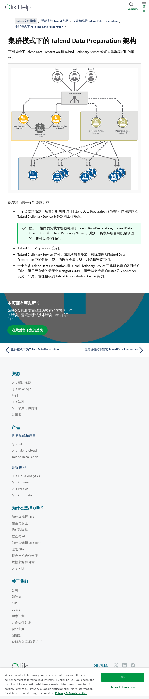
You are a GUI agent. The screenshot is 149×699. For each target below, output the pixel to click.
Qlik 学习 (18, 402)
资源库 (16, 415)
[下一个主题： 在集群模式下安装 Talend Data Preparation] (111, 350)
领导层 (16, 597)
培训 (15, 395)
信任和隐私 (20, 530)
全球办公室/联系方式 (27, 642)
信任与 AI (18, 536)
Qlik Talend (20, 444)
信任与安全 (20, 523)
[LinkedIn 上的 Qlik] (124, 665)
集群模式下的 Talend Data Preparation (39, 27)
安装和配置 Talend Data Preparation (95, 21)
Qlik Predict (20, 489)
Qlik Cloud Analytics (26, 476)
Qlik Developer (22, 389)
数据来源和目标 (23, 562)
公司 (15, 590)
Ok (123, 677)
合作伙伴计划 (21, 622)
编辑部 (16, 635)
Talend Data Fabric (25, 457)
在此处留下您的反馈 (27, 330)
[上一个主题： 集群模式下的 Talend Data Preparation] (38, 350)
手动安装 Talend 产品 (54, 21)
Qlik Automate (22, 495)
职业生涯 (18, 629)
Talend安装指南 (26, 21)
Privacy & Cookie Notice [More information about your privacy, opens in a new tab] (71, 693)
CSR (14, 603)
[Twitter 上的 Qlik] (116, 665)
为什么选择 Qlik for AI (27, 543)
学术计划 (18, 616)
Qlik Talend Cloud (24, 450)
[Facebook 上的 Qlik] (133, 665)
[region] (74, 683)
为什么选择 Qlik (23, 517)
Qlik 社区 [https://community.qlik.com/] (101, 665)
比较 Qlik (18, 549)
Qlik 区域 (18, 568)
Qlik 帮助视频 (21, 382)
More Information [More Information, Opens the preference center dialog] (123, 687)
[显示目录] (9, 20)
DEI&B (16, 609)
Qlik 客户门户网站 (25, 408)
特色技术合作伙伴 (25, 556)
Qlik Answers (21, 482)
